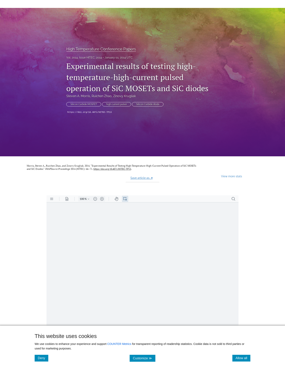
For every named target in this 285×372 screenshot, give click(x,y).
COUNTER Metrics (119, 343)
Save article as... (141, 177)
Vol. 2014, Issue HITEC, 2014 (84, 57)
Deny (43, 358)
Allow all (243, 358)
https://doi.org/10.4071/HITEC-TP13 (89, 112)
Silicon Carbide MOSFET (83, 104)
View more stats (231, 176)
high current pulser (116, 104)
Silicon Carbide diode (147, 104)
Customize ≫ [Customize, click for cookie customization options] (144, 358)
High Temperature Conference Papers (101, 49)
